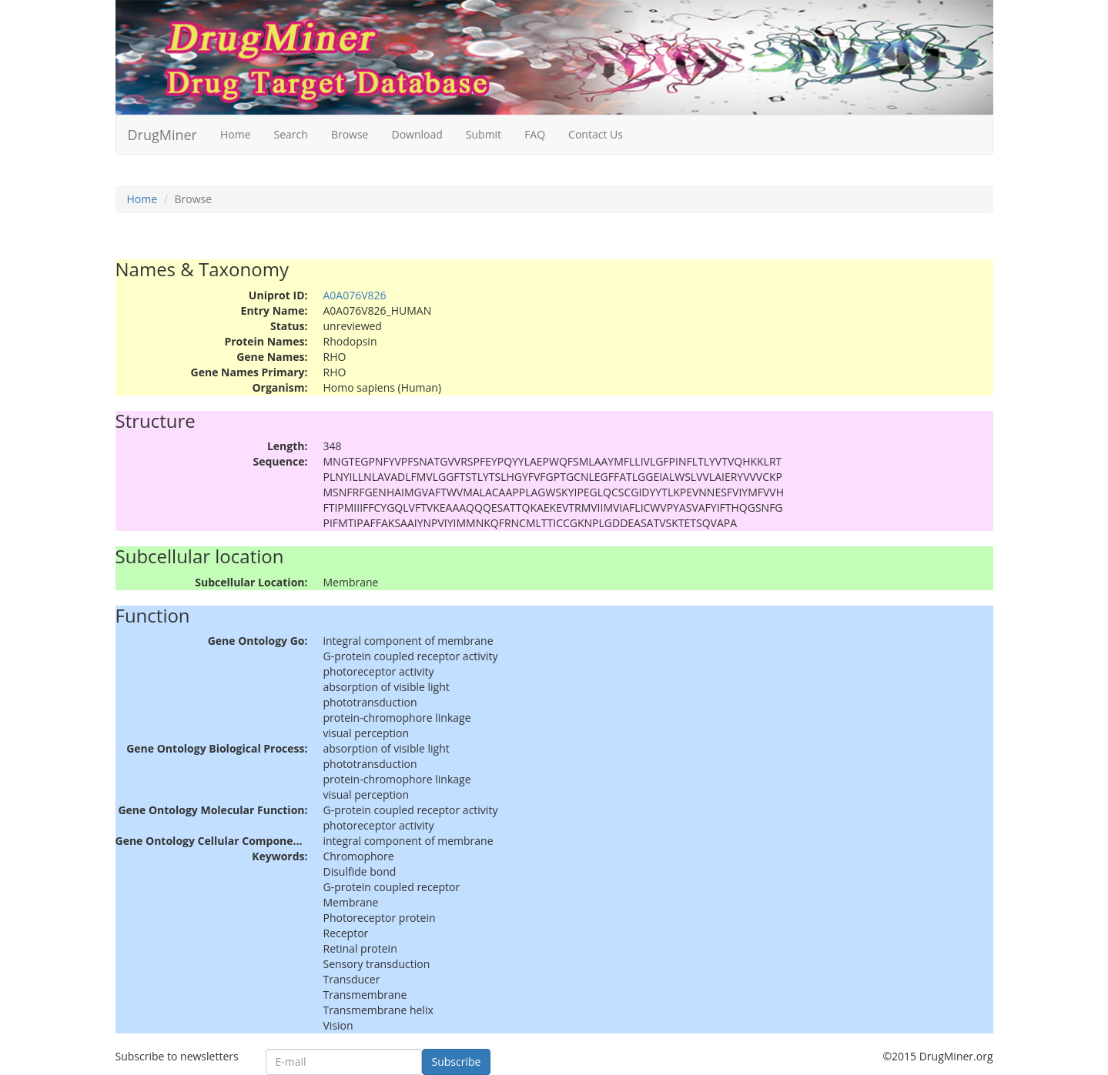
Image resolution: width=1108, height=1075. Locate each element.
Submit (483, 134)
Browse (350, 134)
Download (416, 134)
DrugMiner (162, 134)
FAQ (534, 134)
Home (235, 134)
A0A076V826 (355, 295)
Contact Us (595, 134)
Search (291, 134)
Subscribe (456, 1061)
